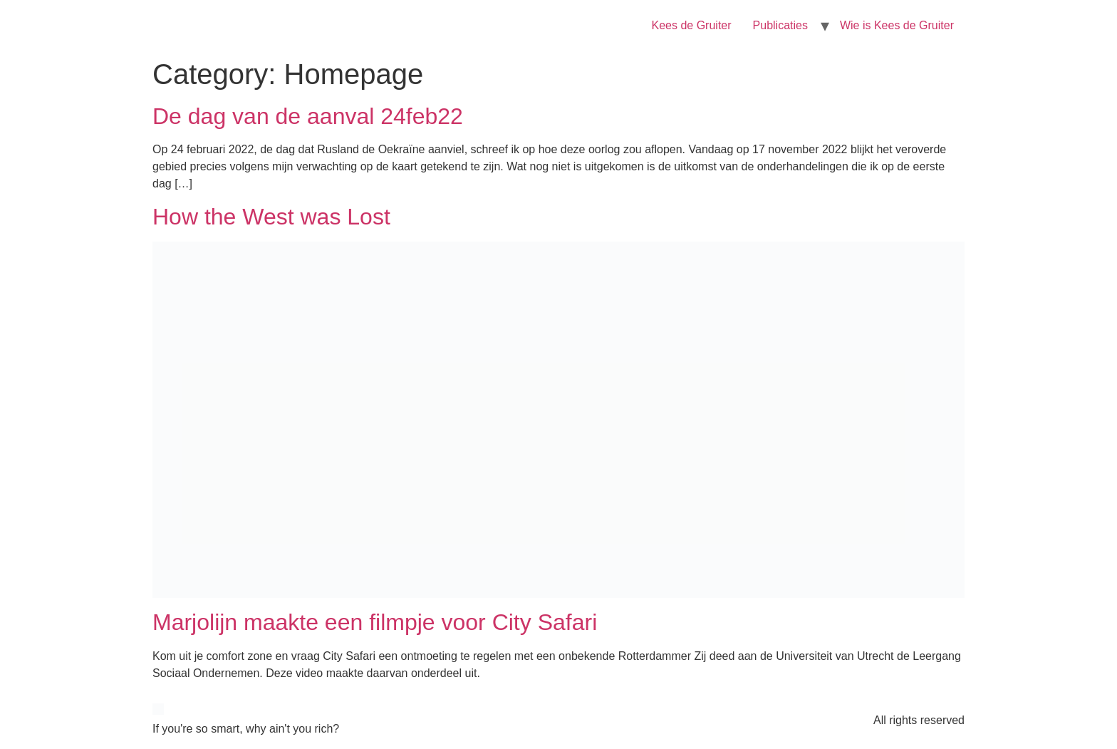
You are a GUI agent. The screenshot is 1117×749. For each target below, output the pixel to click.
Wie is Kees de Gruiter (897, 25)
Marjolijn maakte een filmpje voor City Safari (374, 622)
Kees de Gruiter (692, 25)
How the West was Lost (271, 216)
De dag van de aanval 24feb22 (307, 116)
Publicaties (780, 25)
